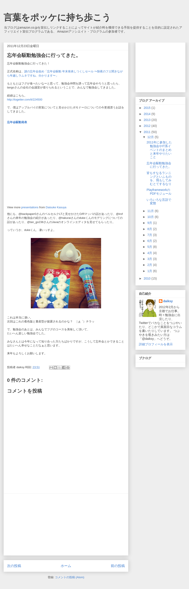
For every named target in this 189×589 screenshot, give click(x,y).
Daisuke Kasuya (56, 207)
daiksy (168, 301)
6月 (150, 241)
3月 (150, 259)
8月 (150, 229)
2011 (147, 132)
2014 (147, 114)
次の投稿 (14, 566)
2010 (147, 278)
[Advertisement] (66, 524)
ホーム (66, 566)
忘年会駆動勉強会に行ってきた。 (159, 165)
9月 (150, 223)
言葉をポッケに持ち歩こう (57, 17)
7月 (150, 235)
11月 (150, 211)
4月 (150, 253)
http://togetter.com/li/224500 (24, 99)
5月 (150, 247)
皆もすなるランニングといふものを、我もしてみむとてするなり (159, 178)
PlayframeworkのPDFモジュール (159, 191)
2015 (147, 108)
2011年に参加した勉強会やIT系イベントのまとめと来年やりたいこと (159, 150)
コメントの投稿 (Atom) (69, 577)
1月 (150, 271)
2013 (147, 120)
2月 (150, 265)
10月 (150, 217)
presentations (29, 207)
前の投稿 (118, 566)
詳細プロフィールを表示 (156, 344)
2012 (147, 126)
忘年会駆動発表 (17, 122)
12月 (150, 137)
